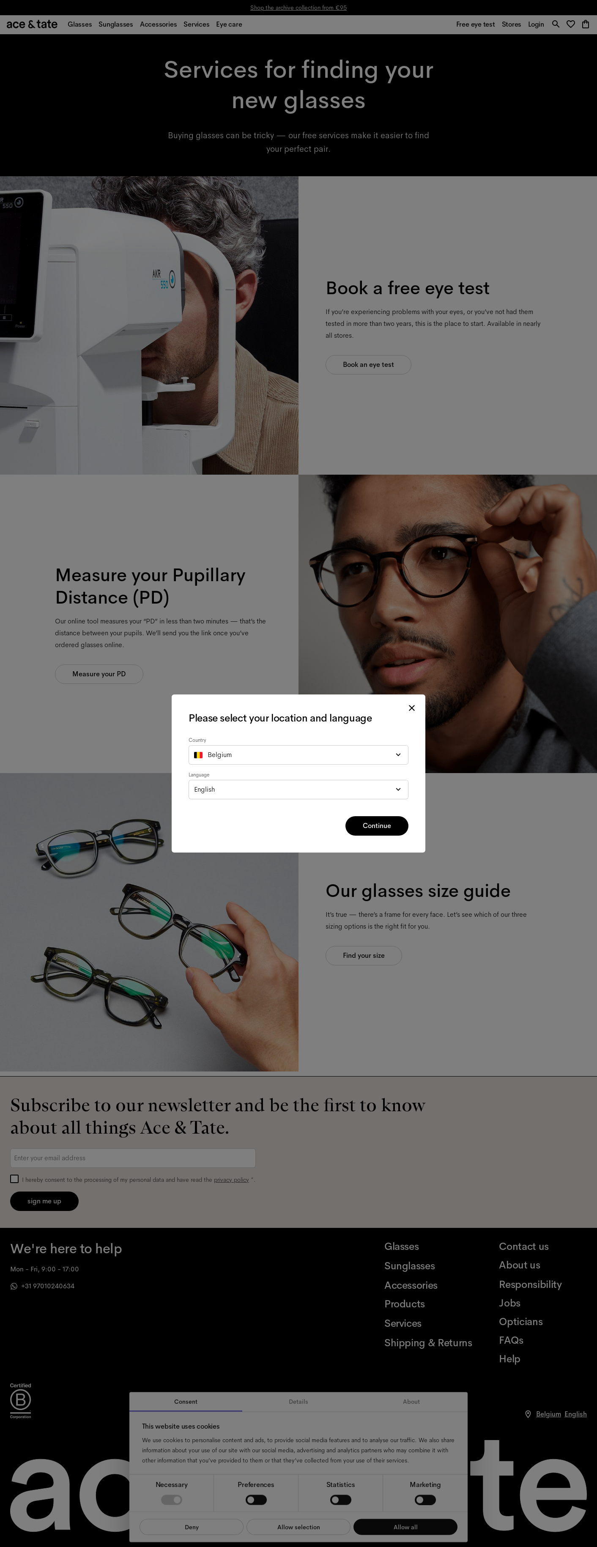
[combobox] (298, 755)
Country (197, 740)
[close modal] (411, 708)
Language (199, 774)
